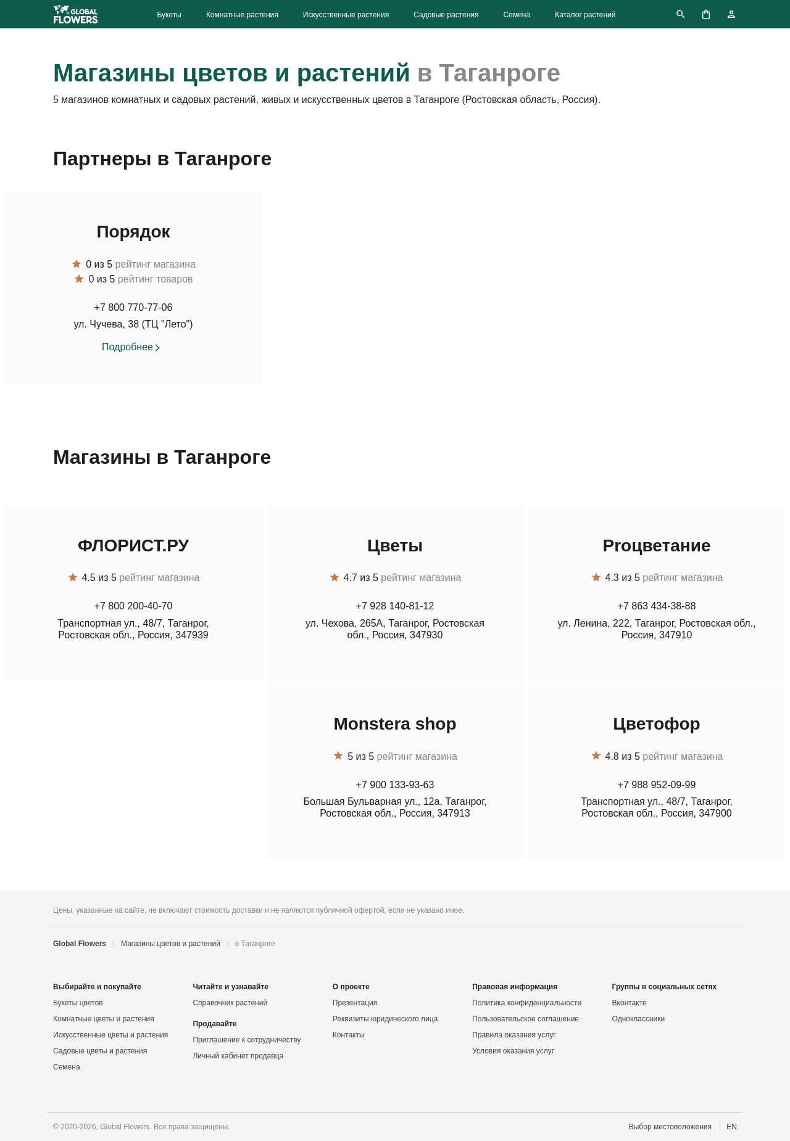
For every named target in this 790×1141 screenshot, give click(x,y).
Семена (517, 14)
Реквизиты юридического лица (385, 1019)
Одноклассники (638, 1019)
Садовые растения (446, 14)
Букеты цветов (78, 1003)
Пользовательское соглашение (525, 1019)
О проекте (351, 986)
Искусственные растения (346, 14)
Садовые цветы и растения (100, 1051)
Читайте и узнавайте (230, 986)
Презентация (355, 1003)
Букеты (169, 14)
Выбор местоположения (670, 1126)
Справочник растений (230, 1003)
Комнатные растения (242, 14)
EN (731, 1126)
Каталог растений (585, 14)
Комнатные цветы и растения (103, 1019)
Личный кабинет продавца (238, 1056)
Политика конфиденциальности (526, 1003)
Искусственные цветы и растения (110, 1035)
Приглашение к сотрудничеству (247, 1040)
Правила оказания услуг (513, 1035)
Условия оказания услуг (513, 1051)
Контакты (349, 1035)
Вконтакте (629, 1003)
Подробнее (127, 347)
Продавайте (214, 1023)
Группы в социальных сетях (664, 986)
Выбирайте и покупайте (97, 986)
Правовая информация (514, 986)
